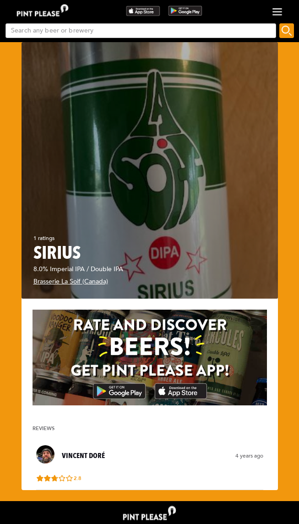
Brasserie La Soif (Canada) (70, 281)
